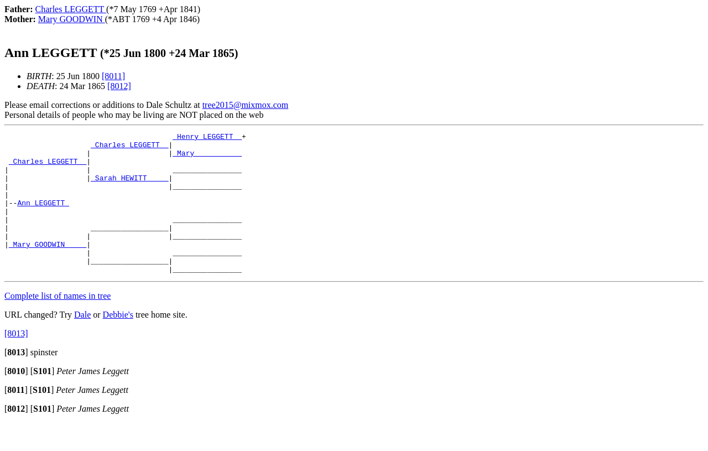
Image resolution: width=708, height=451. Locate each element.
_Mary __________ (207, 158)
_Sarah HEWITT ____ (129, 188)
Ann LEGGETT (43, 217)
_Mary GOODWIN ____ (47, 267)
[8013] (16, 361)
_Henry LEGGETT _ (207, 138)
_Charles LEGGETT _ (129, 148)
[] (16, 380)
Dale (82, 343)
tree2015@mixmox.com (245, 105)
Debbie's (118, 343)
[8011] (113, 76)
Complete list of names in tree (57, 324)
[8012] (119, 86)
